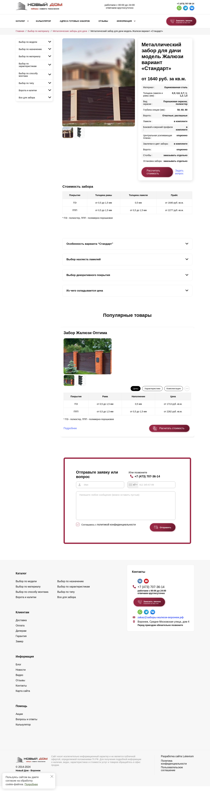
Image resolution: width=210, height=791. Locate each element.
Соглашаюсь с (108, 529)
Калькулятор (43, 21)
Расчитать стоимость (171, 428)
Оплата (20, 630)
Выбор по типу (26, 83)
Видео (19, 680)
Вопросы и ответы (26, 724)
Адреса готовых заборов (75, 21)
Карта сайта (23, 695)
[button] (64, 318)
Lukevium (188, 761)
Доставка (21, 625)
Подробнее (31, 784)
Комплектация (173, 388)
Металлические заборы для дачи (70, 31)
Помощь (21, 710)
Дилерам (21, 635)
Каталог (20, 21)
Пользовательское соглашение (172, 773)
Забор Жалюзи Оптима (85, 333)
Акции (19, 718)
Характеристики (152, 388)
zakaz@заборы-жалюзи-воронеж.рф (160, 622)
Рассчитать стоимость (153, 172)
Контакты (21, 690)
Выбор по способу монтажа (28, 74)
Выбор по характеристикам (27, 64)
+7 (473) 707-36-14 (185, 4)
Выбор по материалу (38, 31)
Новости (21, 674)
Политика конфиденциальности (174, 767)
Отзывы (103, 21)
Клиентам (22, 617)
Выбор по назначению (30, 49)
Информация (124, 21)
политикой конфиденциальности (116, 529)
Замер (19, 646)
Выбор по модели (28, 42)
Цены (135, 388)
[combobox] (133, 485)
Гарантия (21, 641)
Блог (18, 669)
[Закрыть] (51, 776)
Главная (20, 31)
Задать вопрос (179, 172)
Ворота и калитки (28, 90)
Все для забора (27, 97)
